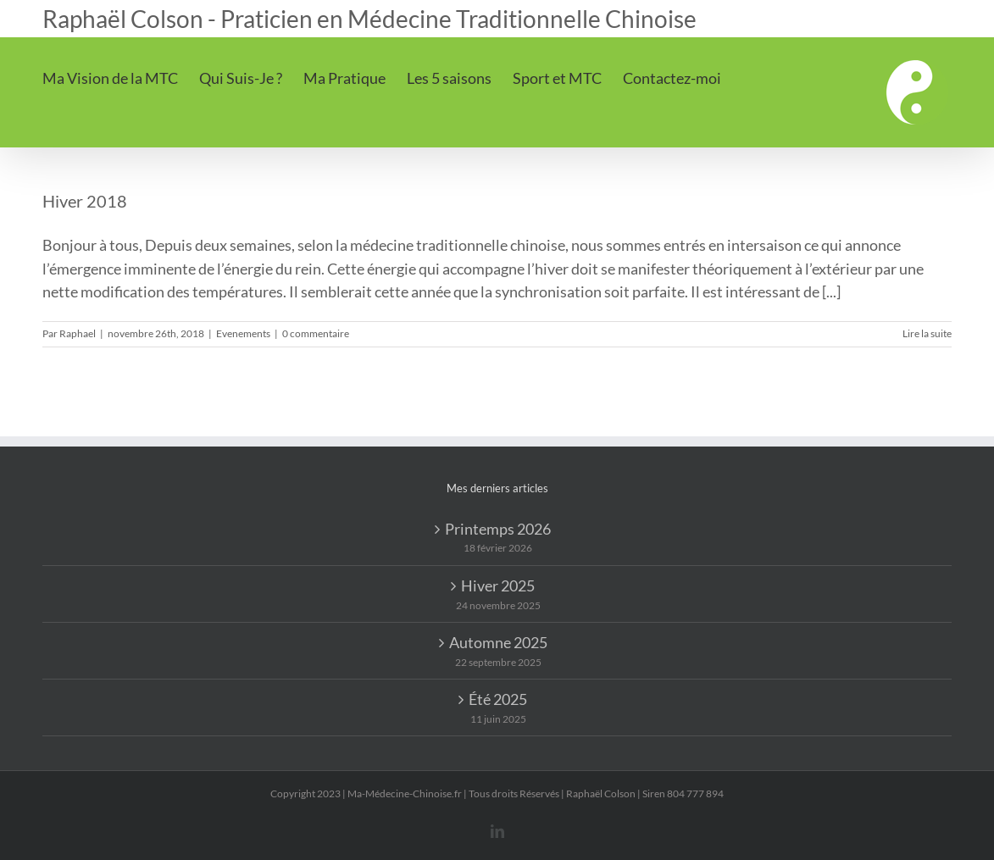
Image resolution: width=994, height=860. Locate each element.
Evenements (243, 333)
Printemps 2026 (498, 528)
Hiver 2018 (84, 201)
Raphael (77, 333)
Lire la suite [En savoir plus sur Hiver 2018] (927, 333)
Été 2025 (498, 699)
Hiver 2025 (498, 585)
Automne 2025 (498, 642)
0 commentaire (315, 333)
